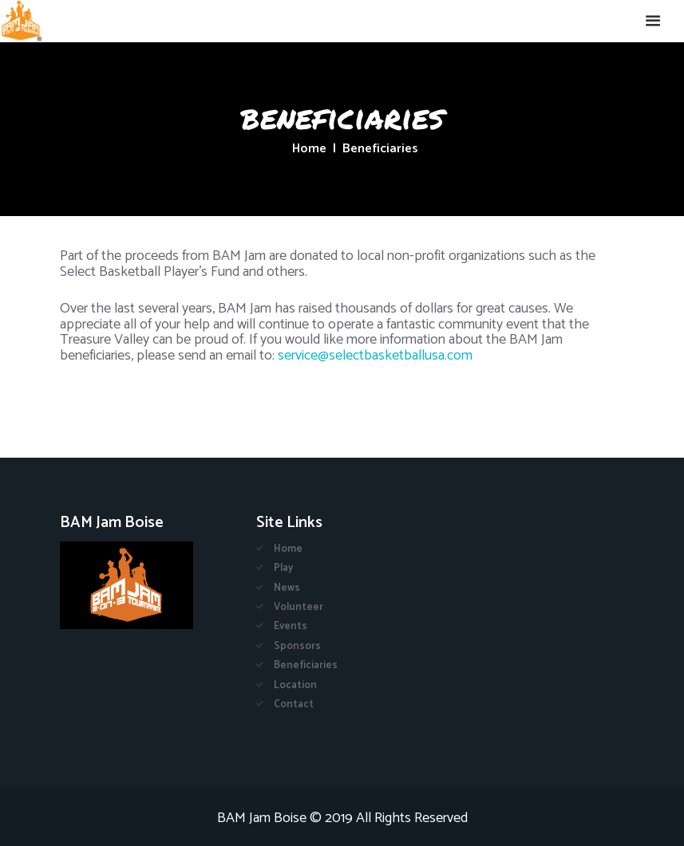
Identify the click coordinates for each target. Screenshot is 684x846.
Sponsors (297, 646)
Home (309, 149)
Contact (294, 704)
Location (295, 685)
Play (283, 568)
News (287, 588)
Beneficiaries (306, 665)
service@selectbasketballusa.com (375, 356)
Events (290, 626)
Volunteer (298, 607)
